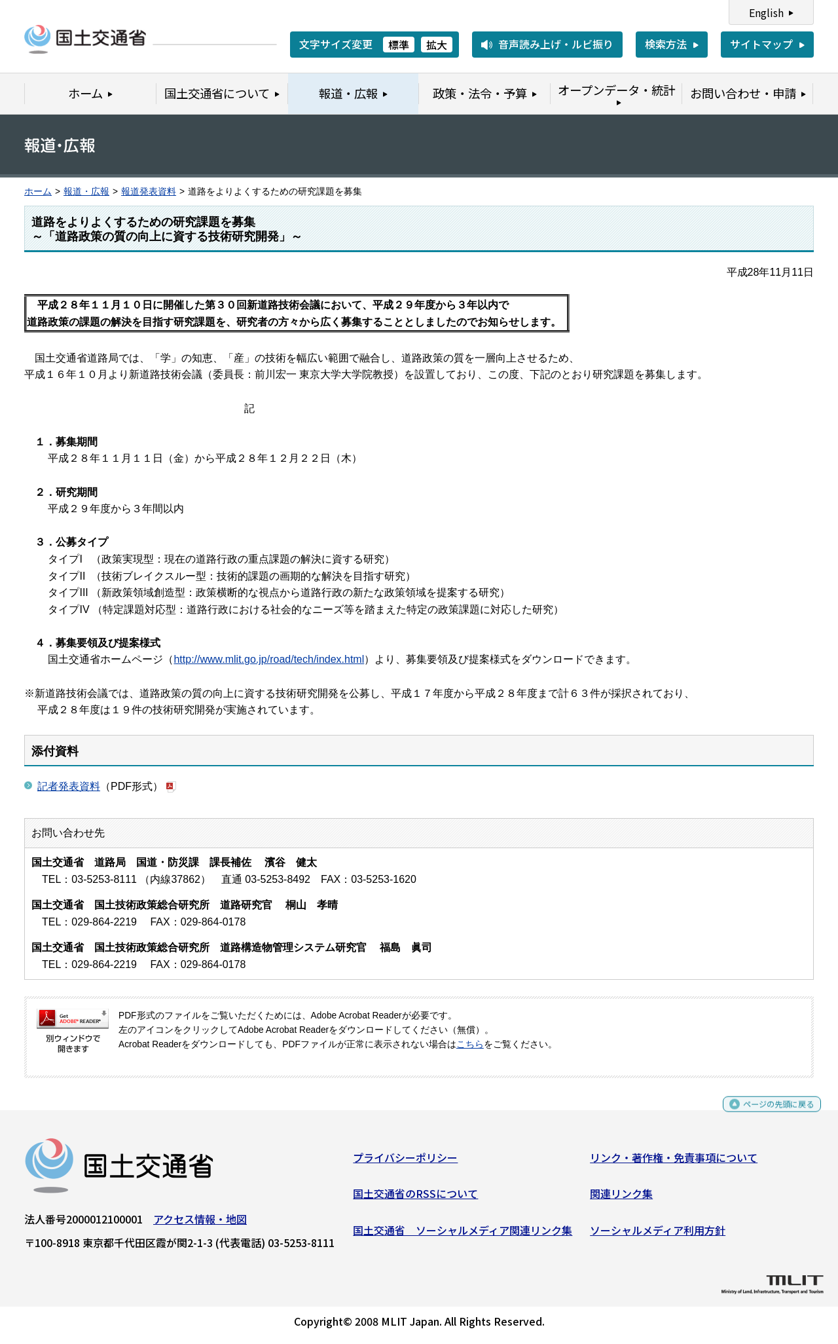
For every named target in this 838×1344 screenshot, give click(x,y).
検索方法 (666, 44)
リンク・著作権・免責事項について (673, 1162)
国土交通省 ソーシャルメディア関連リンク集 (462, 1234)
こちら (470, 1044)
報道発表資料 (148, 191)
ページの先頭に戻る (767, 1114)
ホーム (38, 191)
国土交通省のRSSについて (415, 1198)
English (766, 12)
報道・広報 (86, 191)
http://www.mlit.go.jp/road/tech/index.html (268, 659)
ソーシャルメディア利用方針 (657, 1234)
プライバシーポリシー (405, 1162)
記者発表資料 (68, 786)
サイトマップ (761, 44)
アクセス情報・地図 (200, 1223)
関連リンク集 (621, 1198)
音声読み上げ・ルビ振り (555, 44)
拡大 (436, 44)
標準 (398, 44)
